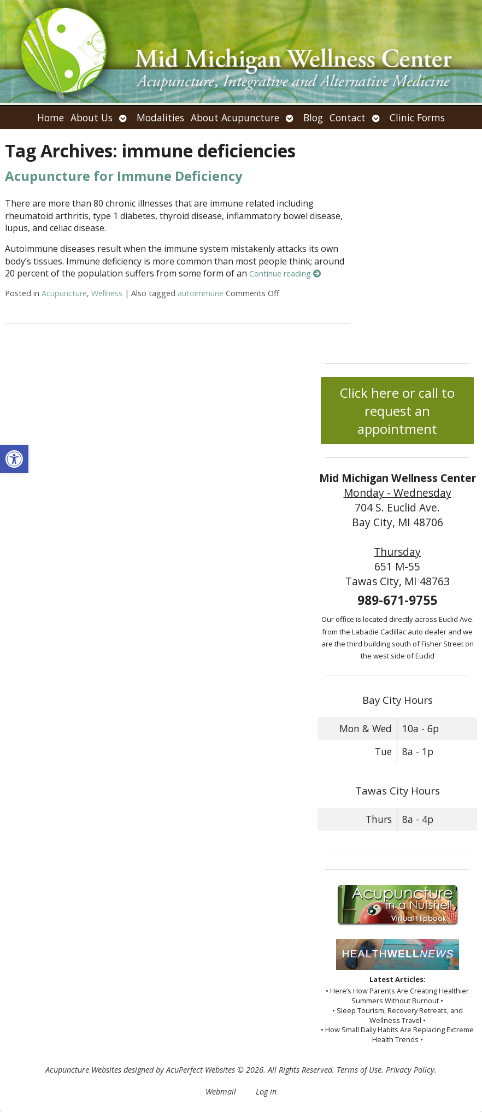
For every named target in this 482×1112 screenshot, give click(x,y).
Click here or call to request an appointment (397, 411)
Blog (313, 117)
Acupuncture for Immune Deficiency (124, 176)
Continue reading (285, 273)
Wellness (106, 293)
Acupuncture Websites (83, 1069)
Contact (348, 117)
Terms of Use (359, 1069)
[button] (14, 459)
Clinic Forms (417, 117)
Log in (266, 1091)
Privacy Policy (410, 1069)
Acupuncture (64, 293)
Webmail (220, 1091)
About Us (91, 117)
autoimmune (201, 293)
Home (50, 117)
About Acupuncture (235, 117)
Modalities (160, 117)
